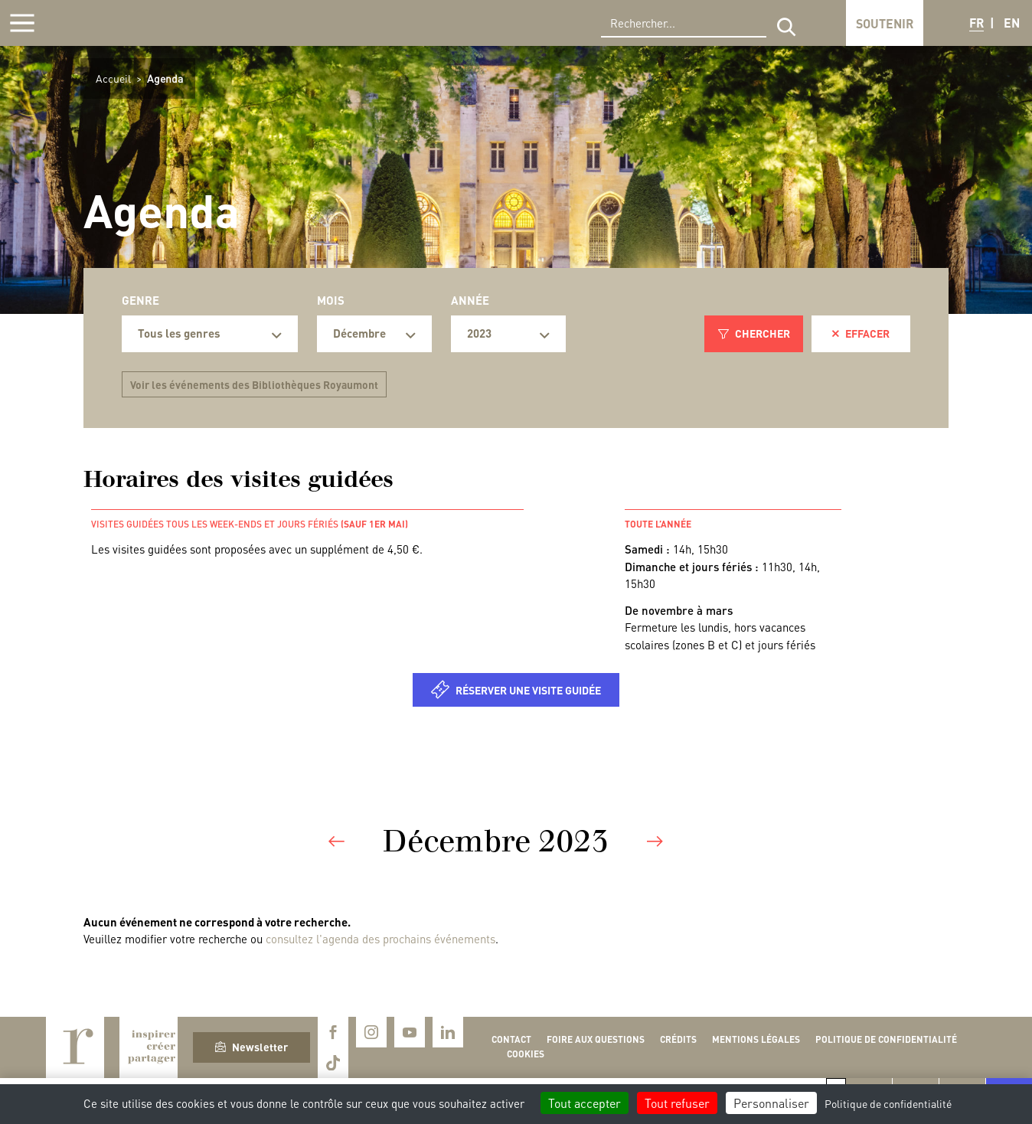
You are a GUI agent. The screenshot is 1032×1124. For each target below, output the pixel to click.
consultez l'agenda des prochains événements (380, 938)
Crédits (678, 1039)
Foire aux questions (596, 1039)
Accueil (113, 78)
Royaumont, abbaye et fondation (119, 23)
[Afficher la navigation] (22, 23)
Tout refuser (677, 1103)
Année (470, 300)
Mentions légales (756, 1039)
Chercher (754, 333)
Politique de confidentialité (886, 1039)
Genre (140, 300)
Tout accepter (584, 1103)
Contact (511, 1039)
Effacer (861, 333)
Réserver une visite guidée (528, 690)
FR (976, 23)
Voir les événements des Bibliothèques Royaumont (254, 384)
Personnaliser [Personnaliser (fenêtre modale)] (771, 1103)
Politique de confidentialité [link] (888, 1103)
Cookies (525, 1054)
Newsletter (251, 1047)
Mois (331, 300)
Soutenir (884, 23)
